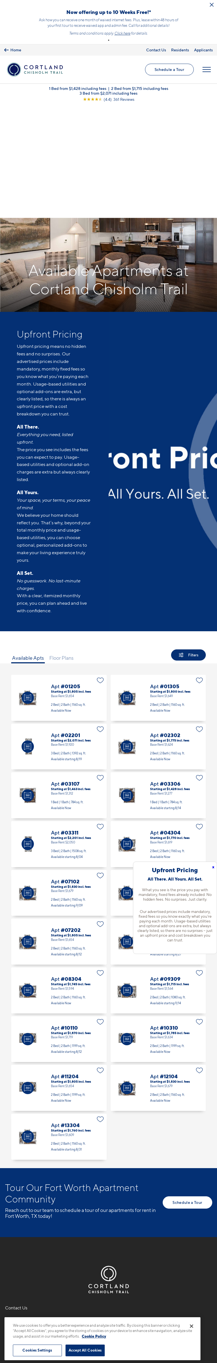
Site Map (133, 1314)
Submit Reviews (107, 1314)
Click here (122, 33)
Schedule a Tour (169, 70)
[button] (108, 40)
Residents (180, 49)
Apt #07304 (158, 831)
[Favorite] (100, 570)
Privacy (82, 1314)
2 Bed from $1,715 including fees (139, 89)
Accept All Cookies (85, 1350)
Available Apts (28, 547)
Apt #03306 (158, 685)
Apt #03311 (59, 734)
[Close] (191, 1326)
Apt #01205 (59, 587)
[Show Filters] (188, 544)
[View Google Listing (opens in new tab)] (108, 100)
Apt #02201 (59, 636)
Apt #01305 (158, 587)
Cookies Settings (37, 1350)
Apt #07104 (158, 782)
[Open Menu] (206, 70)
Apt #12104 (158, 978)
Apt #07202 (59, 831)
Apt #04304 (158, 734)
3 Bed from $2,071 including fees (108, 94)
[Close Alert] (211, 4)
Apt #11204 (59, 978)
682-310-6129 (20, 1210)
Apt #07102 (59, 782)
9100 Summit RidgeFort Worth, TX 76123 (26, 1223)
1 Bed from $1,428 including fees (77, 89)
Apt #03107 (59, 685)
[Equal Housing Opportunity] (8, 1240)
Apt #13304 (59, 1026)
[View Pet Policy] (52, 1240)
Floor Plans (61, 547)
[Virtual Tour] (28, 587)
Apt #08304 (59, 880)
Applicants (203, 49)
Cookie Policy (94, 1336)
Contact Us (156, 49)
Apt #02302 (158, 636)
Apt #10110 (59, 929)
